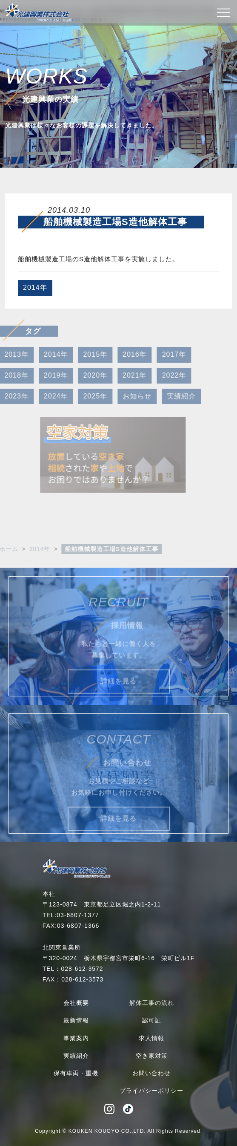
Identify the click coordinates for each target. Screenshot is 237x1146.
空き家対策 (152, 1055)
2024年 (46, 396)
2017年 (165, 354)
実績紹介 (172, 396)
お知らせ (128, 396)
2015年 (86, 354)
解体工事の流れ (151, 1002)
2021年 (126, 375)
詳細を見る (118, 690)
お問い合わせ (151, 1073)
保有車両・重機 (76, 1073)
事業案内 (76, 1038)
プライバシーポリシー (151, 1090)
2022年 (165, 375)
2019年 (46, 375)
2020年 (86, 375)
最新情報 (76, 1020)
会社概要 (76, 1002)
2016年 (126, 354)
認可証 (151, 1020)
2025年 (86, 396)
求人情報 (151, 1038)
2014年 (35, 287)
